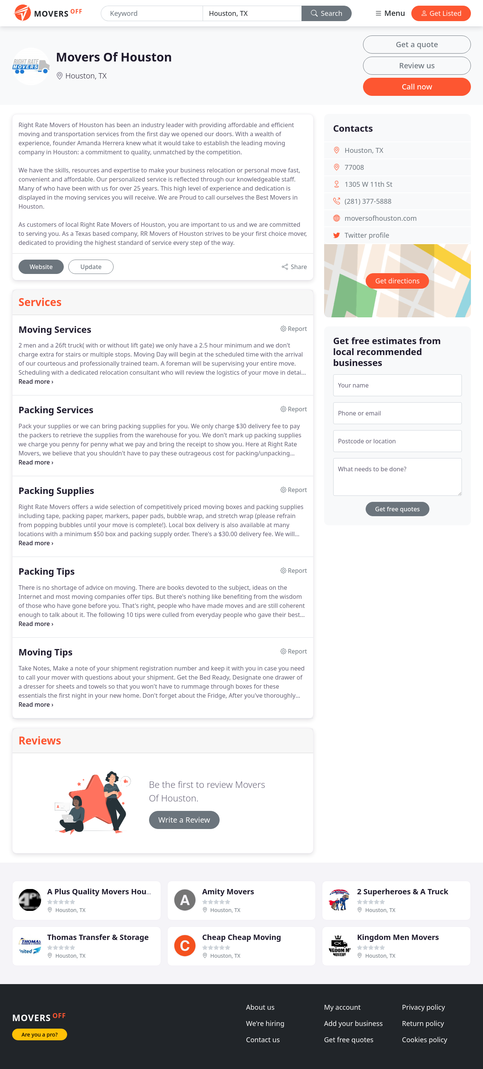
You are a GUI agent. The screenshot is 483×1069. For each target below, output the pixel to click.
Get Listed (441, 13)
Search (327, 13)
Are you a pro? (40, 1034)
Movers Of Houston (114, 57)
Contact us (263, 1039)
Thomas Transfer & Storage (98, 937)
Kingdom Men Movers (398, 937)
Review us (417, 65)
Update (91, 267)
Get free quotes (397, 509)
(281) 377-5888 (368, 201)
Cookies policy (424, 1039)
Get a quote (417, 44)
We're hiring (265, 1023)
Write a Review (184, 820)
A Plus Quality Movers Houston (105, 891)
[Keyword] (152, 13)
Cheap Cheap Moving (241, 937)
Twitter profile (367, 235)
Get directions (397, 280)
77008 (354, 167)
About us (260, 1007)
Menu (390, 13)
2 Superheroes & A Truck (402, 891)
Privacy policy (423, 1007)
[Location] (252, 13)
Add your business (353, 1023)
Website (40, 267)
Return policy (423, 1023)
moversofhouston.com (381, 218)
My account (342, 1007)
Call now (417, 87)
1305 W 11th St (368, 184)
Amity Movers (228, 891)
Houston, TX (85, 76)
